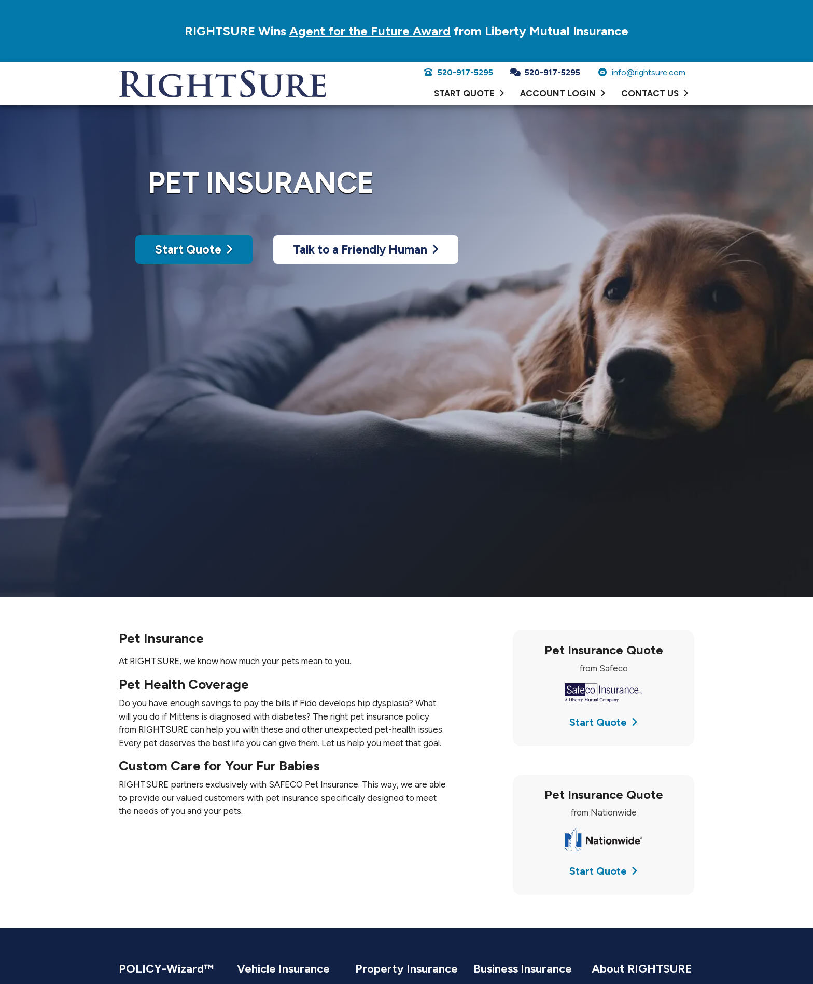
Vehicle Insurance (283, 969)
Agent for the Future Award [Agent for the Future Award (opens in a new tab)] (370, 30)
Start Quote (194, 249)
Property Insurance (406, 969)
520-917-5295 (458, 72)
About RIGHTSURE (642, 969)
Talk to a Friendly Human (366, 249)
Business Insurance (522, 969)
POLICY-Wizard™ (166, 969)
